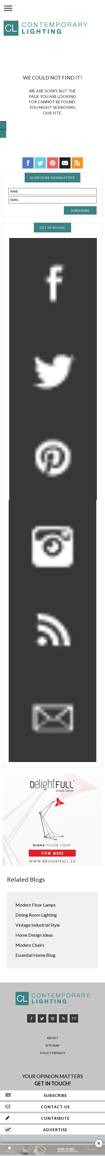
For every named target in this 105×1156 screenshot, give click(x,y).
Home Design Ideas (34, 935)
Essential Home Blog (35, 955)
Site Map (53, 1045)
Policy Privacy (52, 1053)
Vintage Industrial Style (37, 924)
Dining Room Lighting (36, 914)
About (52, 1038)
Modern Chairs (29, 945)
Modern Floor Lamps (35, 904)
